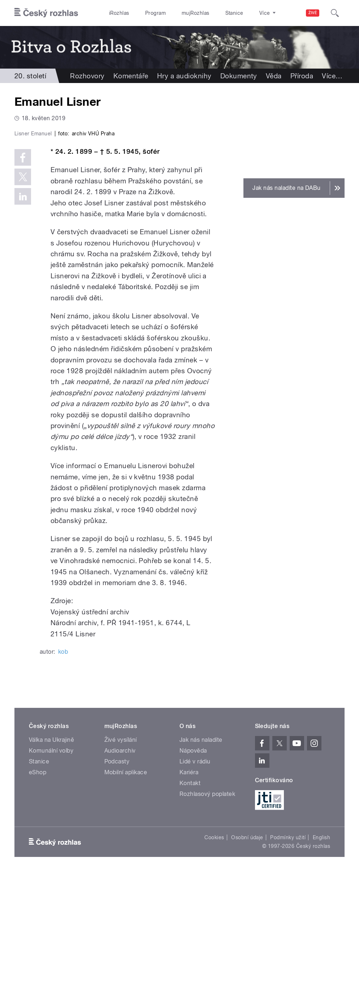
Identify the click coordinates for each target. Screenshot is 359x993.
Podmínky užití (288, 956)
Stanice (234, 13)
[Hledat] (335, 13)
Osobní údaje (247, 956)
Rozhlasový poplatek (207, 912)
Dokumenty (238, 76)
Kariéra (189, 891)
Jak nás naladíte (201, 858)
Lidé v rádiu (195, 880)
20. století (30, 76)
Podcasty (117, 880)
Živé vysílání (120, 858)
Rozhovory (87, 76)
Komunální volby (51, 869)
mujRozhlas (195, 13)
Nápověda (193, 869)
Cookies (214, 956)
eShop (37, 891)
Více (332, 76)
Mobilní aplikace (125, 891)
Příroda (301, 76)
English (321, 956)
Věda (274, 76)
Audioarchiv (120, 869)
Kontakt (190, 901)
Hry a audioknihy (184, 76)
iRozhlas (119, 13)
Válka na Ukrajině (51, 858)
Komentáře (130, 76)
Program (155, 13)
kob (63, 770)
